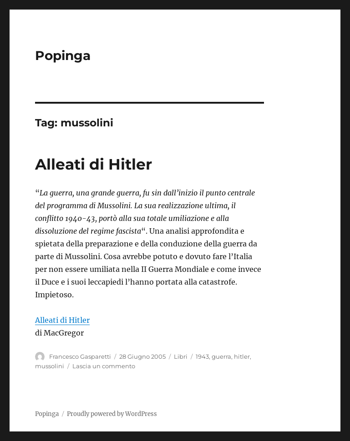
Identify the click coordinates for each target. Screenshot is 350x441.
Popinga (63, 55)
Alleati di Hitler (93, 164)
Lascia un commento (103, 366)
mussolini (49, 366)
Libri (181, 356)
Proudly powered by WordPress (112, 414)
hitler (242, 356)
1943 (202, 356)
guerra (221, 356)
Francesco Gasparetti (80, 356)
